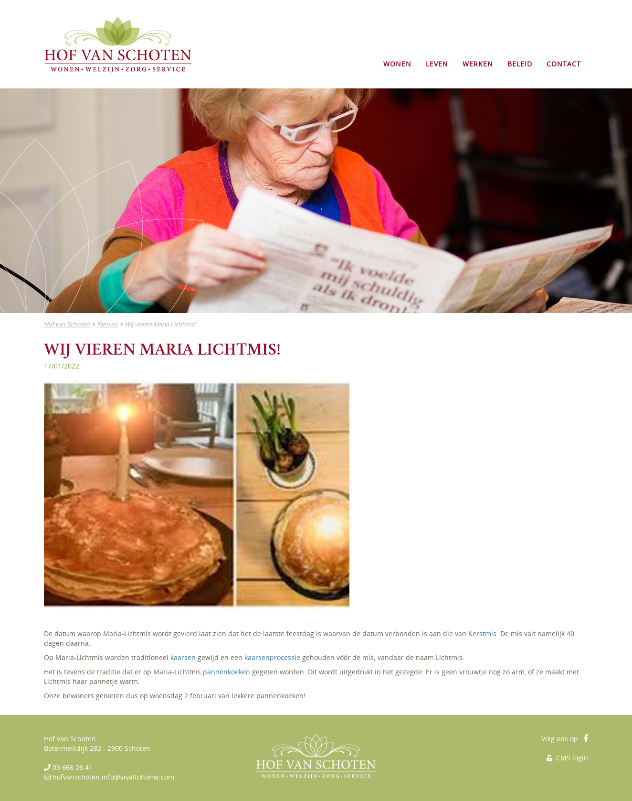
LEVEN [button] (437, 63)
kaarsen (183, 657)
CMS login (567, 757)
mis (368, 657)
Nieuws (107, 324)
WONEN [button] (397, 63)
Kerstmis (482, 633)
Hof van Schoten (67, 324)
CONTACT (564, 63)
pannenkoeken (226, 671)
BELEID (519, 63)
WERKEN (478, 63)
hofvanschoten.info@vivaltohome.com (113, 776)
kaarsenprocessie (272, 657)
